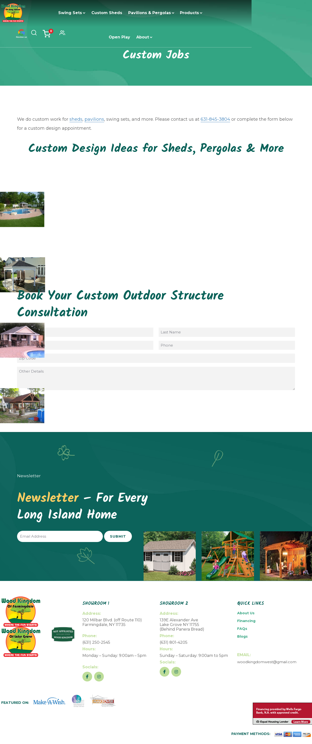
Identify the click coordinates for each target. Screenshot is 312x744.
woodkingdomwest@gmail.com (266, 662)
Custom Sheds (95, 12)
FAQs (242, 628)
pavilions (94, 119)
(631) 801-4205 (173, 642)
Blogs (242, 636)
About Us (245, 613)
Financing (246, 621)
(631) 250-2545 (96, 642)
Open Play (208, 12)
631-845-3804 (215, 119)
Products (178, 12)
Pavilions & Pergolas (138, 12)
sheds (75, 119)
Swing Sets (59, 12)
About (231, 12)
